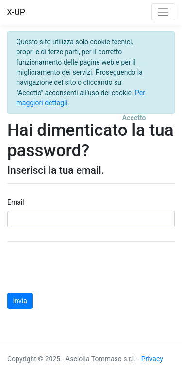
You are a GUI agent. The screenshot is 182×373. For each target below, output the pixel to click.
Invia (20, 301)
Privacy (152, 359)
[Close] (134, 118)
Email (15, 202)
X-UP (16, 12)
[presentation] (81, 267)
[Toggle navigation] (163, 11)
